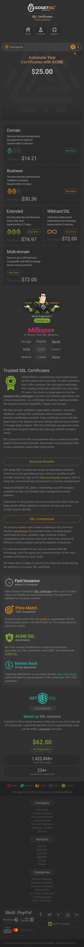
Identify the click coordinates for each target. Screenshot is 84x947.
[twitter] (49, 914)
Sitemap (42, 831)
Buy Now (71, 150)
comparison (21, 531)
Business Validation (42, 882)
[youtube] (68, 914)
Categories (42, 872)
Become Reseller (42, 462)
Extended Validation (42, 886)
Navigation (14, 47)
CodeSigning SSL (42, 897)
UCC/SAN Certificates (42, 893)
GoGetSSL (42, 849)
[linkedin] (77, 914)
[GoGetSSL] (42, 8)
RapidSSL (42, 856)
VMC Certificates (42, 900)
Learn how (44, 729)
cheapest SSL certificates (18, 396)
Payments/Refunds (42, 816)
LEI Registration (42, 749)
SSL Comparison (42, 519)
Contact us (42, 320)
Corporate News (42, 820)
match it (44, 619)
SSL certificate (42, 591)
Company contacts (42, 827)
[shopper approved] (58, 914)
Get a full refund (66, 674)
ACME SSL (11, 654)
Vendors (42, 839)
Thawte (42, 864)
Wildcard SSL (42, 889)
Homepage (42, 809)
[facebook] (40, 914)
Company (42, 803)
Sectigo (42, 860)
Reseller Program (42, 813)
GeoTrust (42, 853)
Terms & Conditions (42, 824)
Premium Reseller (50, 477)
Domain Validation (42, 879)
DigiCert (42, 846)
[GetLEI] (43, 699)
